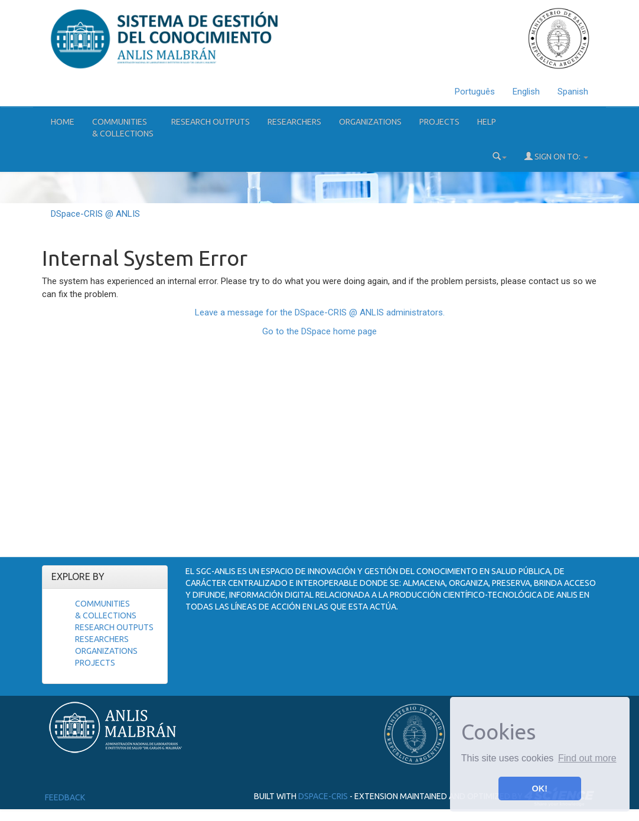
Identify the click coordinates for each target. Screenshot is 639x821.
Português (475, 91)
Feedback (65, 797)
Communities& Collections (123, 127)
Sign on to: (556, 156)
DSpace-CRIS (323, 795)
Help (486, 121)
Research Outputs (210, 121)
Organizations (370, 121)
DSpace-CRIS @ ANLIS (95, 213)
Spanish (573, 91)
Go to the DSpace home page (319, 331)
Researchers (294, 121)
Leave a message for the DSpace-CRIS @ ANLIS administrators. (320, 312)
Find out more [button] (587, 758)
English (526, 91)
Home (62, 121)
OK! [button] (539, 788)
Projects (439, 121)
